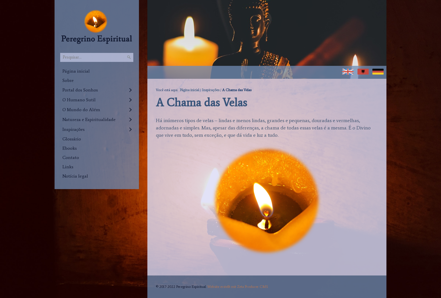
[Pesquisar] (129, 57)
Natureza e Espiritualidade (89, 119)
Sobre (68, 80)
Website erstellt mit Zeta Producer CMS (237, 286)
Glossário (71, 139)
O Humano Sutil (79, 99)
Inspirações (73, 129)
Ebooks (69, 148)
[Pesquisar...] (96, 57)
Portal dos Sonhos (80, 90)
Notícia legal (75, 176)
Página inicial (76, 71)
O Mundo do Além (81, 109)
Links (67, 166)
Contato (70, 157)
